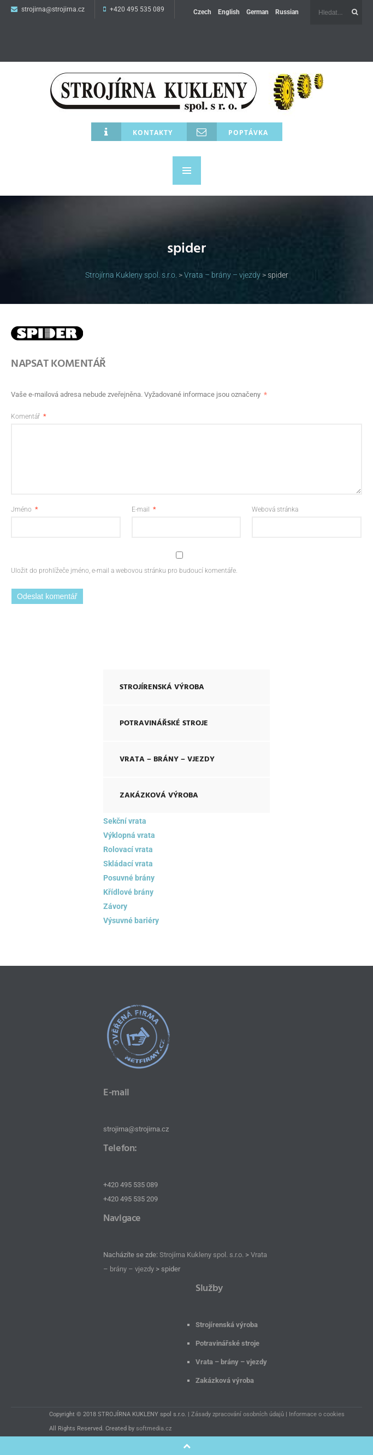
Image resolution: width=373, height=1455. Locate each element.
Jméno (24, 509)
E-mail (144, 509)
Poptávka (227, 131)
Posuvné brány (129, 877)
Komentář (28, 416)
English (229, 12)
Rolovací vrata (128, 849)
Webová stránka (275, 509)
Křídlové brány (128, 892)
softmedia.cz (153, 1428)
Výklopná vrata (129, 835)
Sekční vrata (124, 821)
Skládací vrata (128, 863)
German (257, 12)
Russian (287, 12)
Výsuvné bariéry (131, 920)
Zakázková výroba (159, 795)
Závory (115, 906)
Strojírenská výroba (162, 686)
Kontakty (132, 131)
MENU (187, 170)
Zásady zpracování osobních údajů (237, 1414)
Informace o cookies (317, 1414)
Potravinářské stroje (164, 723)
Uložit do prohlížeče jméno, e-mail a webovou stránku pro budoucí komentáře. (124, 570)
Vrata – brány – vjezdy (167, 759)
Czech (202, 12)
